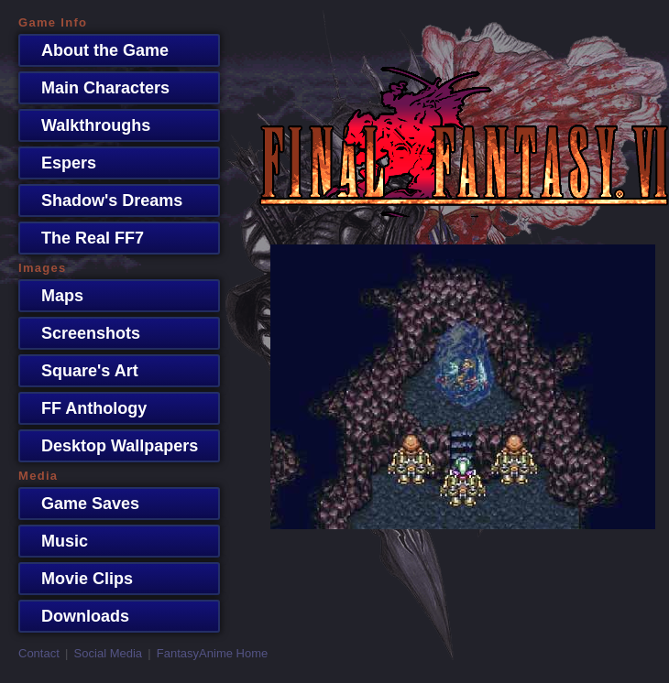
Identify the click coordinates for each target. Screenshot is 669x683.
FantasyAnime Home (212, 653)
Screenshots (81, 333)
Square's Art (80, 371)
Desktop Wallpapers (110, 446)
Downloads (76, 616)
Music (55, 541)
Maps (53, 296)
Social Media (108, 653)
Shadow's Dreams (102, 200)
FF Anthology (85, 408)
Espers (59, 163)
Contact (39, 653)
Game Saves (81, 503)
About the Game (96, 50)
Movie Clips (78, 578)
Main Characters (96, 88)
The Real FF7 (83, 238)
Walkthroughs (86, 125)
